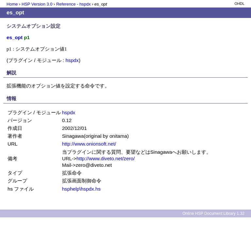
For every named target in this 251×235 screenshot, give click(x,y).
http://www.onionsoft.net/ (89, 144)
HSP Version (37, 4)
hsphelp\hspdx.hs (81, 189)
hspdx (72, 60)
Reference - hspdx (73, 4)
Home (12, 4)
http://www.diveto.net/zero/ (105, 158)
